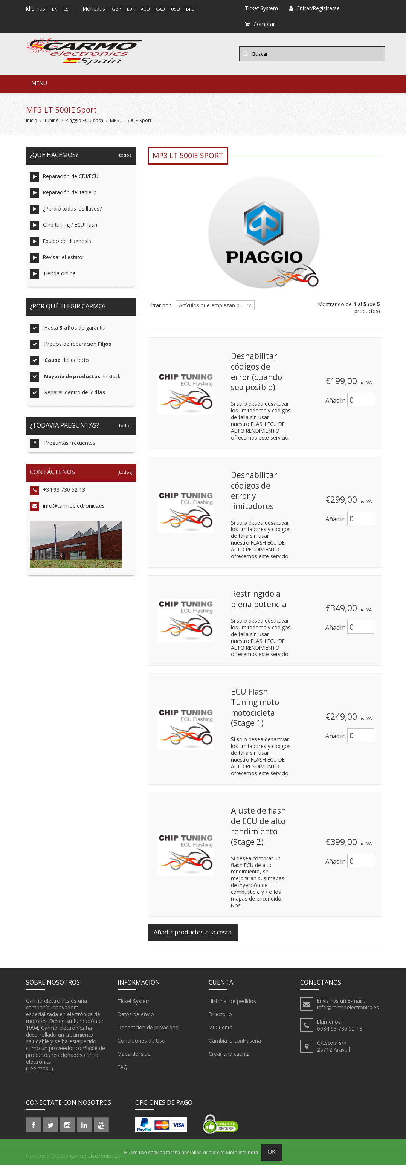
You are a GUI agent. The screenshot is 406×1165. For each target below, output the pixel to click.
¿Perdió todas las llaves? (66, 209)
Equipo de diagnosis (60, 241)
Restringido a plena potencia (259, 598)
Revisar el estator (57, 258)
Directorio (220, 1014)
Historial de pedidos (232, 1001)
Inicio (31, 120)
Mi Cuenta (220, 1027)
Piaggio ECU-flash (84, 120)
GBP (116, 9)
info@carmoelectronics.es (67, 506)
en (55, 9)
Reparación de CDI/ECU (64, 177)
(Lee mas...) (39, 1068)
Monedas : (95, 8)
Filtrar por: (160, 305)
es (66, 9)
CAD (160, 9)
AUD (145, 9)
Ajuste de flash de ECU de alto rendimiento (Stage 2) (258, 826)
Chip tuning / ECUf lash (63, 225)
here (253, 1152)
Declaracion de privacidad (148, 1027)
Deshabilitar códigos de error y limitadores (254, 491)
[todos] (124, 155)
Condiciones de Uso (141, 1040)
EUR (131, 9)
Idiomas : (37, 8)
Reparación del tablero (63, 193)
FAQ (123, 1067)
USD (175, 9)
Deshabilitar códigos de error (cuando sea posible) (256, 371)
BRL (190, 9)
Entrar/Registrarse (314, 8)
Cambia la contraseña (235, 1040)
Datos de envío (136, 1014)
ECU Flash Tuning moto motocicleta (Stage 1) (255, 707)
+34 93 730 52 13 (57, 490)
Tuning (51, 120)
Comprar (260, 23)
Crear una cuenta (229, 1054)
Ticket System (134, 1001)
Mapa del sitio (134, 1054)
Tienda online (53, 274)
